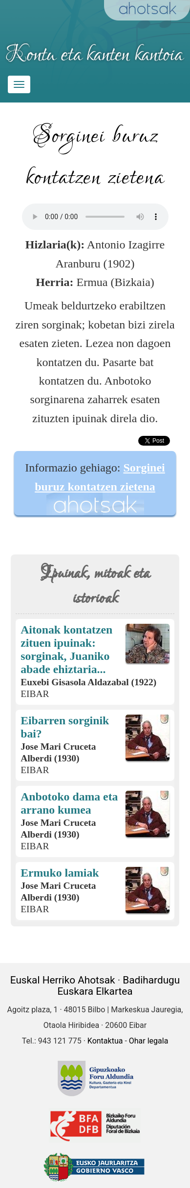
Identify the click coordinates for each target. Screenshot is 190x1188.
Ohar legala (149, 1040)
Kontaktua (105, 1040)
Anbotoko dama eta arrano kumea (69, 803)
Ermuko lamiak (60, 872)
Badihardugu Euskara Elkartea (118, 985)
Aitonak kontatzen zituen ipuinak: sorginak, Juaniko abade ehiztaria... (66, 649)
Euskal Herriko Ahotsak (62, 980)
